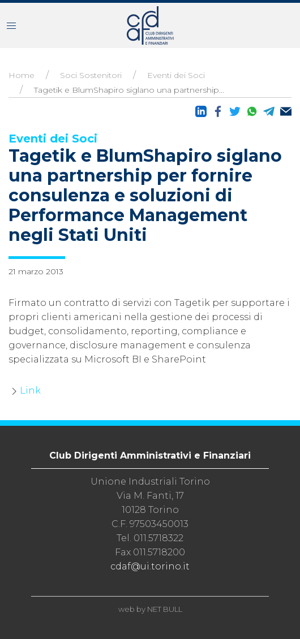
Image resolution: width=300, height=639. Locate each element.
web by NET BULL (150, 609)
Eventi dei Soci (176, 75)
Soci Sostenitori (91, 75)
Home (21, 75)
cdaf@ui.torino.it (150, 566)
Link (30, 390)
